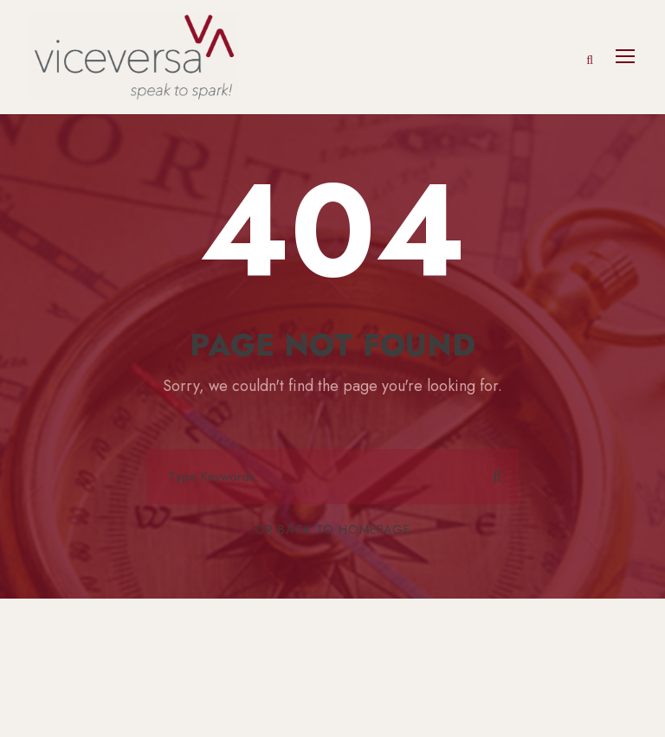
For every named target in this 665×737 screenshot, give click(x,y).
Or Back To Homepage (332, 529)
